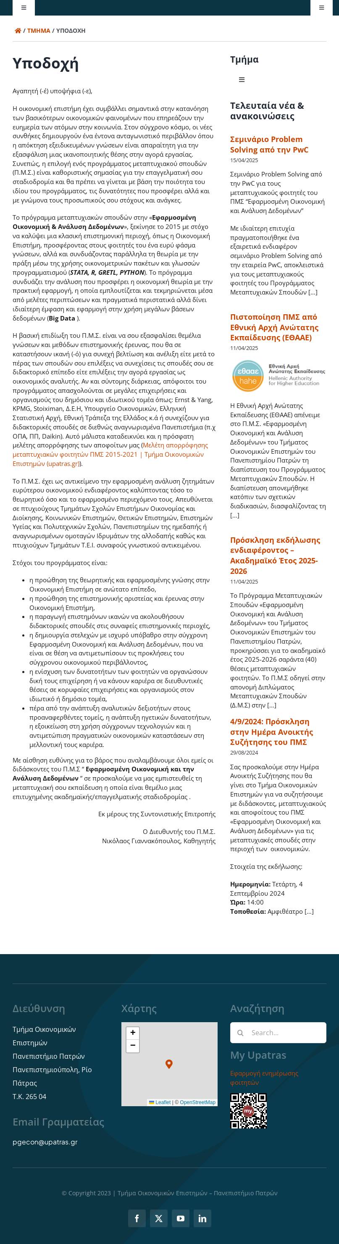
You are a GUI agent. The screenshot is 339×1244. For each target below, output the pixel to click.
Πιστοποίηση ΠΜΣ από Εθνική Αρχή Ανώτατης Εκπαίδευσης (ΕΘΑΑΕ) (274, 327)
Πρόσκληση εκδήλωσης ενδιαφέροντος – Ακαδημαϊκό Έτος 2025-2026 (275, 555)
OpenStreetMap (197, 1102)
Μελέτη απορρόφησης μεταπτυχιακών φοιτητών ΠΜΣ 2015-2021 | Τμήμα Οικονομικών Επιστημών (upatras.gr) (110, 454)
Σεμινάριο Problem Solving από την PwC (269, 144)
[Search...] (278, 1032)
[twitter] (159, 1218)
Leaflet (160, 1102)
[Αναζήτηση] (240, 1032)
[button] (169, 1064)
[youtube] (180, 1218)
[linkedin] (202, 1218)
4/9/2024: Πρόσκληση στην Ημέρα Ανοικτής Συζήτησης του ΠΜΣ (271, 731)
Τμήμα (38, 30)
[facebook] (137, 1218)
